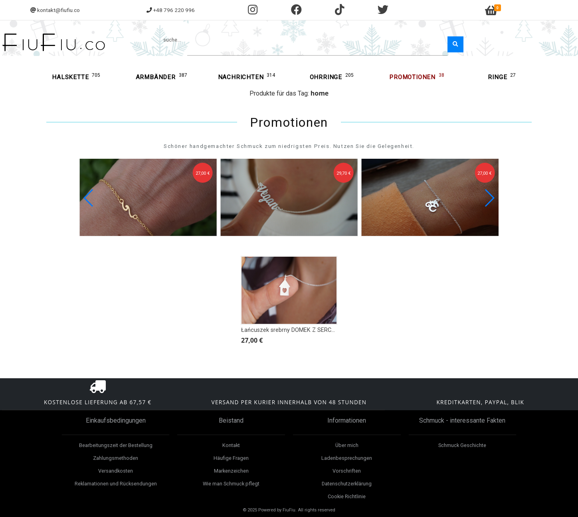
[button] (489, 198)
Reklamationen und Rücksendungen (116, 484)
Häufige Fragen (231, 458)
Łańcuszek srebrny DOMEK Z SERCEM (290, 330)
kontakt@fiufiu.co (58, 10)
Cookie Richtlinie (347, 496)
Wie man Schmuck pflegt (231, 484)
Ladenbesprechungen (346, 458)
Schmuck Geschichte (462, 445)
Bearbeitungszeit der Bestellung (115, 445)
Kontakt (231, 445)
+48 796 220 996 (174, 10)
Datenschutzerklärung (347, 484)
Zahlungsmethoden (115, 458)
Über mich (346, 445)
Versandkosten (115, 471)
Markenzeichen (231, 471)
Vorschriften (347, 471)
